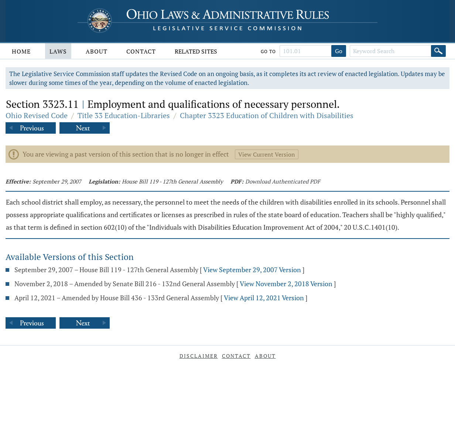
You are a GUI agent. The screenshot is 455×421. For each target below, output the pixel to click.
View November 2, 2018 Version (286, 283)
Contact (141, 51)
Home (21, 51)
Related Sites (196, 51)
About (96, 51)
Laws (58, 51)
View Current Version (266, 154)
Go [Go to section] (338, 51)
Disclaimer (198, 355)
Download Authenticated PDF (282, 181)
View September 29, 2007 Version (252, 269)
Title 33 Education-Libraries (124, 115)
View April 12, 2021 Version (264, 297)
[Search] (438, 51)
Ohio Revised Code (37, 115)
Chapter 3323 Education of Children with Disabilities (266, 115)
